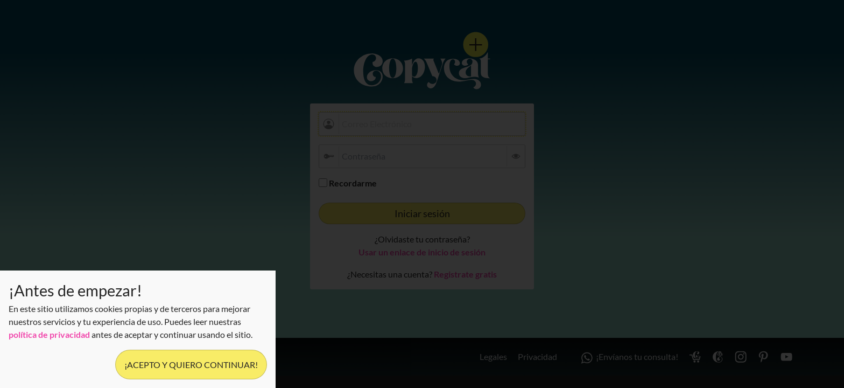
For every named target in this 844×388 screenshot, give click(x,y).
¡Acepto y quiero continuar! (191, 364)
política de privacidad (49, 334)
